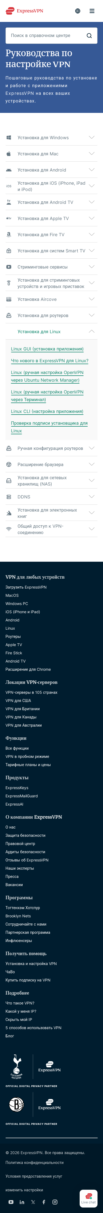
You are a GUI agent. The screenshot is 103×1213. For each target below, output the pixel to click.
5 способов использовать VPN (33, 1027)
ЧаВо (10, 971)
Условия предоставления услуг (33, 1176)
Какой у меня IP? (20, 1011)
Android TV (15, 661)
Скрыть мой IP (18, 1019)
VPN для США (18, 700)
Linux (10, 628)
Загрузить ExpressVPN (26, 587)
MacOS (12, 595)
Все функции (17, 748)
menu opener (92, 10)
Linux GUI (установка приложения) (47, 349)
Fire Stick (13, 652)
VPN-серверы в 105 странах (31, 692)
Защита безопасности (25, 835)
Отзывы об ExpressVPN (27, 860)
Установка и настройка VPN (31, 963)
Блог (9, 1036)
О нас (10, 827)
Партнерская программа (27, 932)
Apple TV (13, 644)
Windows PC (16, 603)
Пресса (12, 876)
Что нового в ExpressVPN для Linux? (49, 360)
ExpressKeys (16, 787)
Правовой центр (20, 843)
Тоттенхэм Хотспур (22, 907)
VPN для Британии (22, 708)
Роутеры (13, 636)
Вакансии (14, 884)
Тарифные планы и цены (28, 764)
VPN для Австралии (23, 725)
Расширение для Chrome (28, 669)
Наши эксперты (19, 868)
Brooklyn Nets (18, 916)
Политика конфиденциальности (34, 1162)
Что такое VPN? (19, 1003)
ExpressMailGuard (21, 796)
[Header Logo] (24, 11)
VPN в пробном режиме (27, 756)
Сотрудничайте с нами (25, 924)
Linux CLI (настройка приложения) (47, 411)
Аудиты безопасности (25, 851)
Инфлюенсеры (18, 940)
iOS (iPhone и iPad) (22, 611)
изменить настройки (24, 1190)
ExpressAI (14, 804)
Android (12, 620)
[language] (77, 11)
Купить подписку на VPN (28, 980)
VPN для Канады (21, 717)
